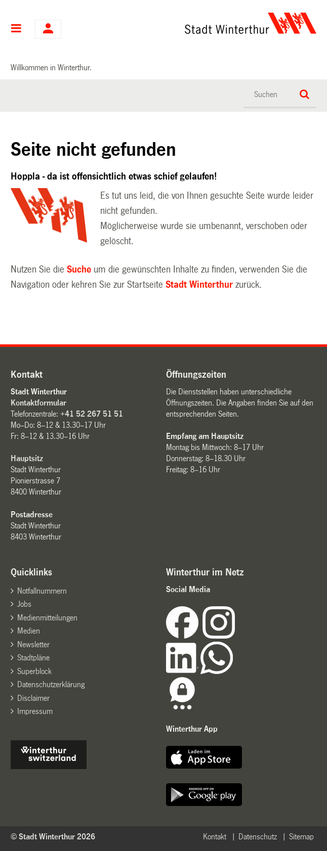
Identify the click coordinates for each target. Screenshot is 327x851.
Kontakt (214, 836)
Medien (28, 630)
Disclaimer (33, 698)
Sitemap (301, 836)
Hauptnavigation (16, 29)
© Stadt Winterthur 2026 (53, 836)
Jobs (24, 604)
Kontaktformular (38, 402)
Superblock (34, 671)
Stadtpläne (33, 657)
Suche (79, 269)
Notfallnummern (42, 591)
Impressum (35, 711)
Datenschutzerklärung (51, 684)
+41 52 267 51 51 (91, 414)
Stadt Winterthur (199, 285)
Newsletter (33, 644)
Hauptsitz (27, 458)
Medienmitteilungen (47, 617)
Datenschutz (257, 836)
